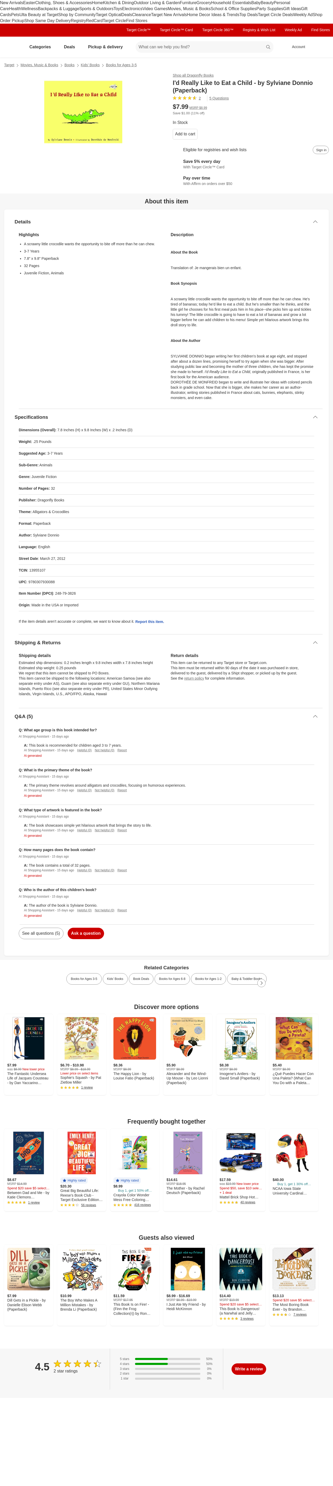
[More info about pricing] (292, 109)
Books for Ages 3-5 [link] (84, 979)
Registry (78, 20)
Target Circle (114, 20)
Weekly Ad (302, 14)
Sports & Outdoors (96, 8)
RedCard (94, 20)
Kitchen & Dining (118, 3)
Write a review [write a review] (249, 1369)
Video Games (155, 8)
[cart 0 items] (322, 47)
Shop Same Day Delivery (47, 20)
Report (122, 750)
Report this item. (149, 622)
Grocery (203, 3)
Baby (256, 3)
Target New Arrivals (169, 14)
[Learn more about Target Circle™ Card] (251, 164)
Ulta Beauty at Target (39, 14)
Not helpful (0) (104, 750)
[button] (74, 1180)
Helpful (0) (84, 750)
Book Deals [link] (141, 979)
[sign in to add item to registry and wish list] (321, 150)
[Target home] (11, 47)
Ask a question (86, 933)
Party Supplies (269, 8)
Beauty (267, 3)
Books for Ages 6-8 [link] (172, 979)
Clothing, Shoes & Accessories (63, 3)
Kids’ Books (90, 65)
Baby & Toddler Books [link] (247, 979)
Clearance (141, 14)
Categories (42, 47)
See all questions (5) (41, 933)
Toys (117, 8)
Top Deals (248, 14)
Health (15, 8)
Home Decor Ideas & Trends (213, 14)
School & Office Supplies (234, 8)
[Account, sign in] (296, 47)
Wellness (29, 8)
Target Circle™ (138, 30)
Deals (126, 14)
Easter (29, 3)
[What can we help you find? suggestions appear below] (204, 47)
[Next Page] (261, 983)
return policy (194, 678)
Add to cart (185, 134)
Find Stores (137, 20)
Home (97, 3)
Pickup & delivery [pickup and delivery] (107, 47)
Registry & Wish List (259, 30)
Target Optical (108, 14)
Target (9, 65)
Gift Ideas (292, 8)
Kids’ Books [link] (115, 979)
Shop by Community (77, 14)
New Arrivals (11, 3)
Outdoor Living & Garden (157, 3)
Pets (15, 14)
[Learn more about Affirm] (251, 181)
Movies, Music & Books (189, 8)
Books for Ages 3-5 (121, 65)
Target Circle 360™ (217, 30)
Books (70, 65)
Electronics (132, 8)
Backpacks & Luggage (58, 8)
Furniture (188, 3)
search (268, 47)
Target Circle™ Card (176, 30)
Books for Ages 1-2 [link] (208, 979)
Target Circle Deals (275, 14)
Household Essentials (231, 3)
